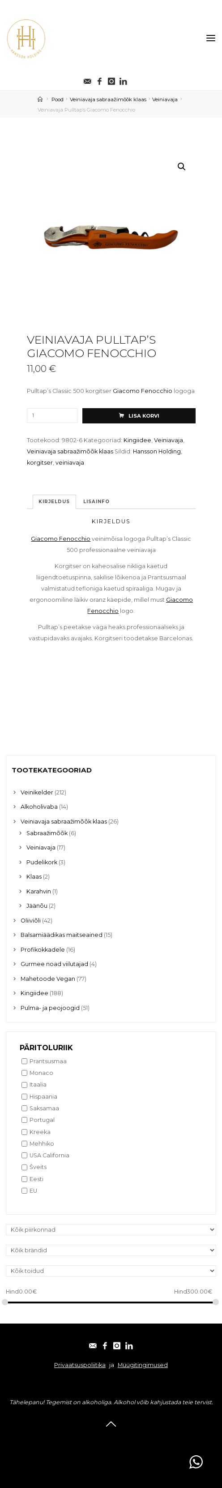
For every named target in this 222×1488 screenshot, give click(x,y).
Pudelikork (41, 862)
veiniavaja (70, 463)
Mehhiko (42, 1143)
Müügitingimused (143, 1365)
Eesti (36, 1179)
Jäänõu (36, 905)
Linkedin (159, 1439)
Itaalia (38, 1085)
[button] (182, 167)
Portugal (42, 1120)
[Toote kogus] (52, 415)
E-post (59, 1439)
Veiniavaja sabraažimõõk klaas (108, 99)
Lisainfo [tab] (96, 502)
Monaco (41, 1073)
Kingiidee (137, 440)
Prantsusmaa (48, 1061)
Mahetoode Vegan (48, 978)
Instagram (125, 1439)
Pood (57, 99)
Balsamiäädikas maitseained (61, 935)
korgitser (40, 463)
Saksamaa (44, 1108)
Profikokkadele (43, 949)
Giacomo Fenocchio (142, 391)
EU (33, 1190)
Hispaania (43, 1096)
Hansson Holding (157, 451)
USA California (49, 1155)
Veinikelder (37, 792)
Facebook (90, 1439)
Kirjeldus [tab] (54, 502)
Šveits (38, 1167)
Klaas (34, 876)
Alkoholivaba (39, 806)
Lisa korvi (143, 416)
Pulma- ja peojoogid (50, 1008)
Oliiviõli (31, 920)
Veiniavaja (165, 99)
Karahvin (38, 891)
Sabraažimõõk (47, 833)
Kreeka (40, 1132)
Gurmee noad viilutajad (54, 964)
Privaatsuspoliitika (80, 1365)
